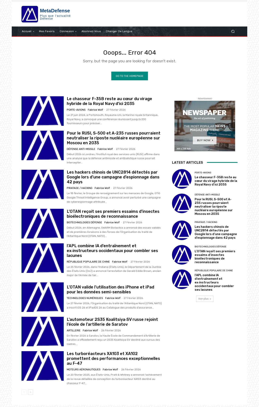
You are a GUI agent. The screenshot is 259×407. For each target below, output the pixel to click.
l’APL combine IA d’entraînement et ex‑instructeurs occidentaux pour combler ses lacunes (112, 253)
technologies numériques (85, 300)
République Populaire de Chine (88, 264)
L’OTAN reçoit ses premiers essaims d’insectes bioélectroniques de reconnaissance (113, 216)
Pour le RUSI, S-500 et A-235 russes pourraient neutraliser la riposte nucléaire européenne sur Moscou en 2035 (113, 140)
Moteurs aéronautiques (84, 372)
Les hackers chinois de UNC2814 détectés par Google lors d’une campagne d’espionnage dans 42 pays (113, 179)
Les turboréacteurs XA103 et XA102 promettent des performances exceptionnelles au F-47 (113, 361)
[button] (233, 31)
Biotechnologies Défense (84, 225)
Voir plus (204, 301)
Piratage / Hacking (79, 190)
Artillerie (74, 332)
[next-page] (30, 394)
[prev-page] (24, 394)
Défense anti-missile (81, 151)
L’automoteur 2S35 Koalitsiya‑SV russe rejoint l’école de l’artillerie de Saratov (112, 324)
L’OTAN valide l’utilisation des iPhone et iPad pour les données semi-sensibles (110, 292)
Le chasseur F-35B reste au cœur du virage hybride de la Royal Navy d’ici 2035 (109, 103)
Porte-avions (76, 112)
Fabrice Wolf (95, 112)
